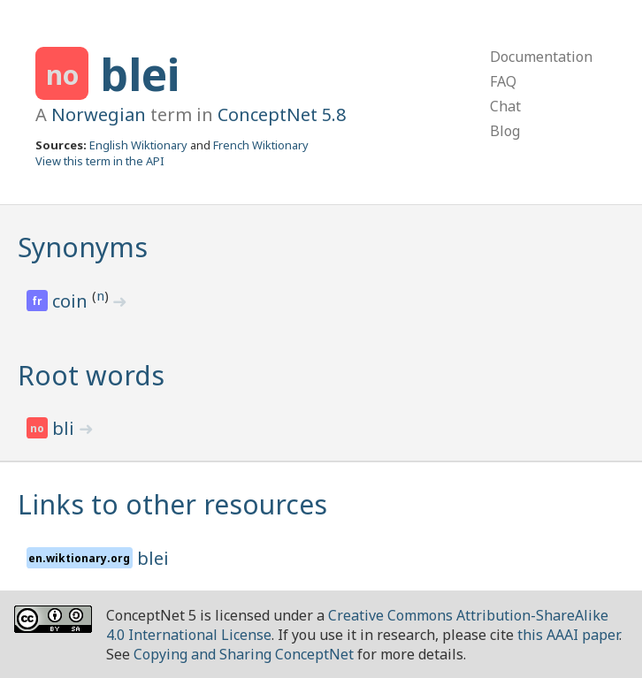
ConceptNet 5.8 (282, 114)
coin (72, 301)
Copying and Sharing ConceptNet (244, 654)
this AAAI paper (568, 634)
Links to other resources (172, 504)
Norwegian (98, 114)
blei (140, 74)
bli (65, 428)
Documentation (541, 56)
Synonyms (83, 247)
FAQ (503, 81)
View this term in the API (99, 161)
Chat (505, 106)
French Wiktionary (261, 145)
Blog (505, 131)
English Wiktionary (138, 145)
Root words (91, 375)
